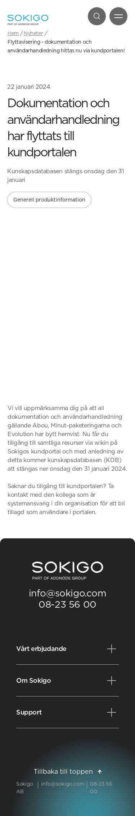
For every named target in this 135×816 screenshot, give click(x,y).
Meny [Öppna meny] (116, 17)
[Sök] (97, 16)
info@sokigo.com (68, 593)
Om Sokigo (33, 680)
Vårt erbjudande (41, 648)
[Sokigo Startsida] (68, 570)
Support (28, 712)
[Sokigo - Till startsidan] (28, 20)
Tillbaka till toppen (67, 771)
